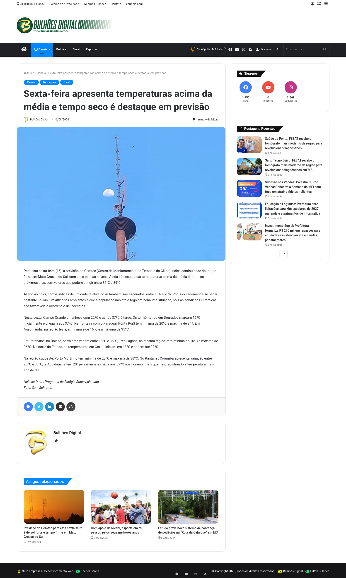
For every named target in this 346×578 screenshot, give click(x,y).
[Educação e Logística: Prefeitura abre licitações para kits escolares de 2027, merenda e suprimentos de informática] (249, 210)
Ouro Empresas (32, 569)
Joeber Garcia (90, 569)
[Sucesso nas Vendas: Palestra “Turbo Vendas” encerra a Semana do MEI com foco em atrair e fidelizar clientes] (249, 188)
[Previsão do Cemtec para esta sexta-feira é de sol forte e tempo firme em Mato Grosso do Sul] (54, 505)
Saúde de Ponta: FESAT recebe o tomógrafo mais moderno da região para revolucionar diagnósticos (293, 143)
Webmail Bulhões (95, 4)
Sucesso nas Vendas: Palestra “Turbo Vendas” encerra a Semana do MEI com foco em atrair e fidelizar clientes (293, 186)
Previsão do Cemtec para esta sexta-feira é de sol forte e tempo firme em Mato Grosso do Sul (53, 531)
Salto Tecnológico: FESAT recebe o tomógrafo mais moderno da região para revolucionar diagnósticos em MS (293, 165)
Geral (76, 49)
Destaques (49, 82)
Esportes (92, 49)
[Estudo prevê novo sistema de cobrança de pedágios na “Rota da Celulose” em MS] (188, 505)
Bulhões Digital (41, 119)
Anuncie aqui (134, 4)
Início (29, 73)
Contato (116, 4)
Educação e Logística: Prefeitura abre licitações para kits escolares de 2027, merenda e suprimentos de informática (292, 208)
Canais (41, 49)
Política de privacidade (64, 4)
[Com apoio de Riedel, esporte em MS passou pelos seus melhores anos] (121, 505)
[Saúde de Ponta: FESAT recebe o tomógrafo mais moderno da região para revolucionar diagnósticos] (249, 144)
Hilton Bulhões (319, 569)
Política (61, 49)
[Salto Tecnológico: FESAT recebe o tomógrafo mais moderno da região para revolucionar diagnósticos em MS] (249, 166)
